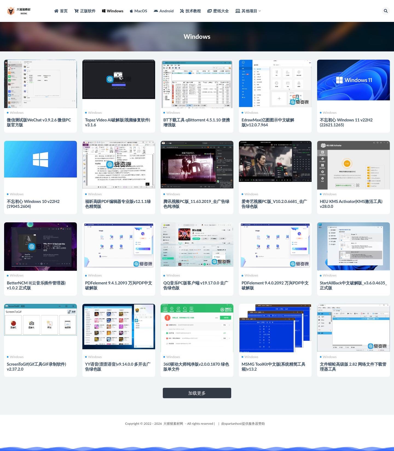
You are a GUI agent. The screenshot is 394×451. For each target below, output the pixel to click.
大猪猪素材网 (173, 423)
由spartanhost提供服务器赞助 (243, 423)
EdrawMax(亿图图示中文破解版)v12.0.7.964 (268, 122)
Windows (15, 113)
